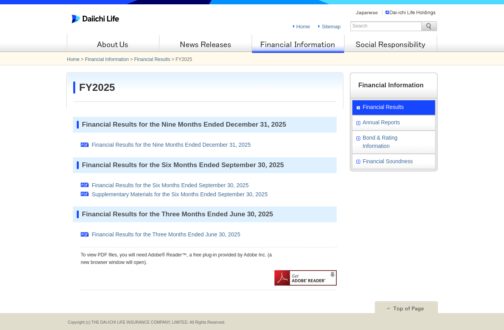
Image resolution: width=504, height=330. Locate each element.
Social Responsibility (391, 44)
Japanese (367, 12)
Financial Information (298, 44)
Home (303, 26)
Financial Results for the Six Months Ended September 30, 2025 (170, 185)
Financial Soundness (388, 161)
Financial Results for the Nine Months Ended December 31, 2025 (171, 145)
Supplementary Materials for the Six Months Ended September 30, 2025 (180, 194)
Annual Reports (381, 122)
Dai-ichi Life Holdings (410, 12)
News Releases (205, 44)
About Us (113, 44)
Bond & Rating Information (380, 142)
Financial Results (152, 59)
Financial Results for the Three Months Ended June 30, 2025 (166, 234)
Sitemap (331, 26)
